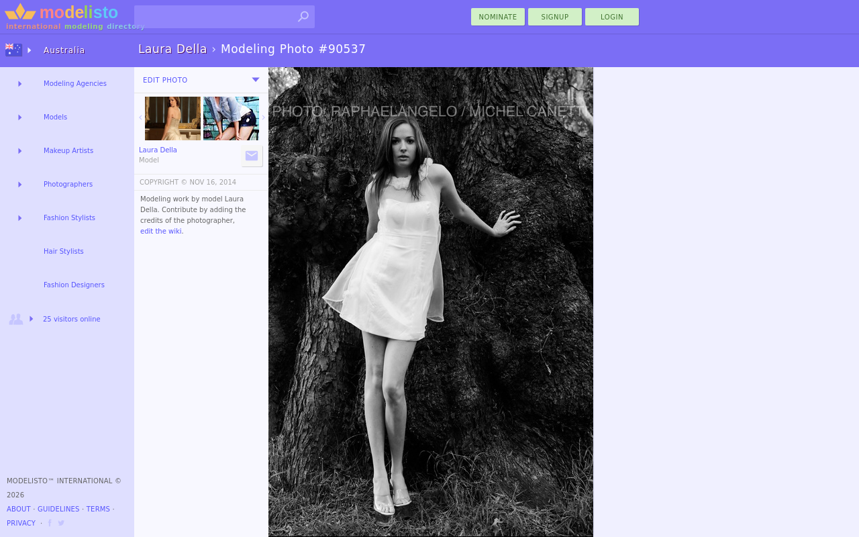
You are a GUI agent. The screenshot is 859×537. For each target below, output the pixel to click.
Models (55, 117)
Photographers (68, 184)
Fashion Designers (74, 285)
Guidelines (59, 509)
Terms (98, 509)
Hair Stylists (64, 251)
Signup (555, 17)
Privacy (21, 523)
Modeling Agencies (75, 83)
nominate (498, 17)
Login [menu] (612, 17)
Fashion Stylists (69, 218)
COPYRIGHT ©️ (163, 182)
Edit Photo (165, 80)
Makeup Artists (68, 150)
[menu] (255, 80)
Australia (64, 50)
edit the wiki (161, 231)
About (19, 509)
